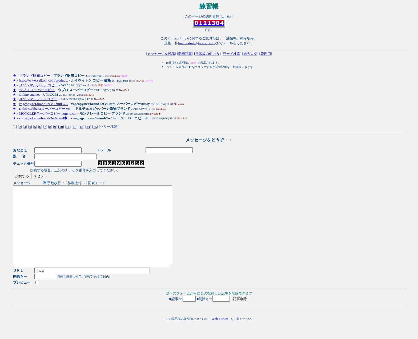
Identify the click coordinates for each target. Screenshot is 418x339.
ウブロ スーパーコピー (37, 90)
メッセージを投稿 (161, 54)
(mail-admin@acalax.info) (197, 43)
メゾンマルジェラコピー (38, 99)
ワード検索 (231, 54)
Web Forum (219, 335)
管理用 (265, 54)
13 (81, 127)
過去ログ (250, 54)
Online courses (30, 94)
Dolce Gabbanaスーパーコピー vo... (45, 109)
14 (88, 127)
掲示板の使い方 (207, 54)
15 (95, 127)
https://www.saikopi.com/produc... (43, 80)
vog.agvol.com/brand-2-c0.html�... (44, 118)
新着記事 (185, 54)
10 (61, 127)
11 (68, 127)
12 (74, 127)
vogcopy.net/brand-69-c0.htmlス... (43, 104)
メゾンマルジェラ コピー (38, 85)
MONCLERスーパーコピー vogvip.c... (48, 113)
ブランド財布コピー (34, 76)
